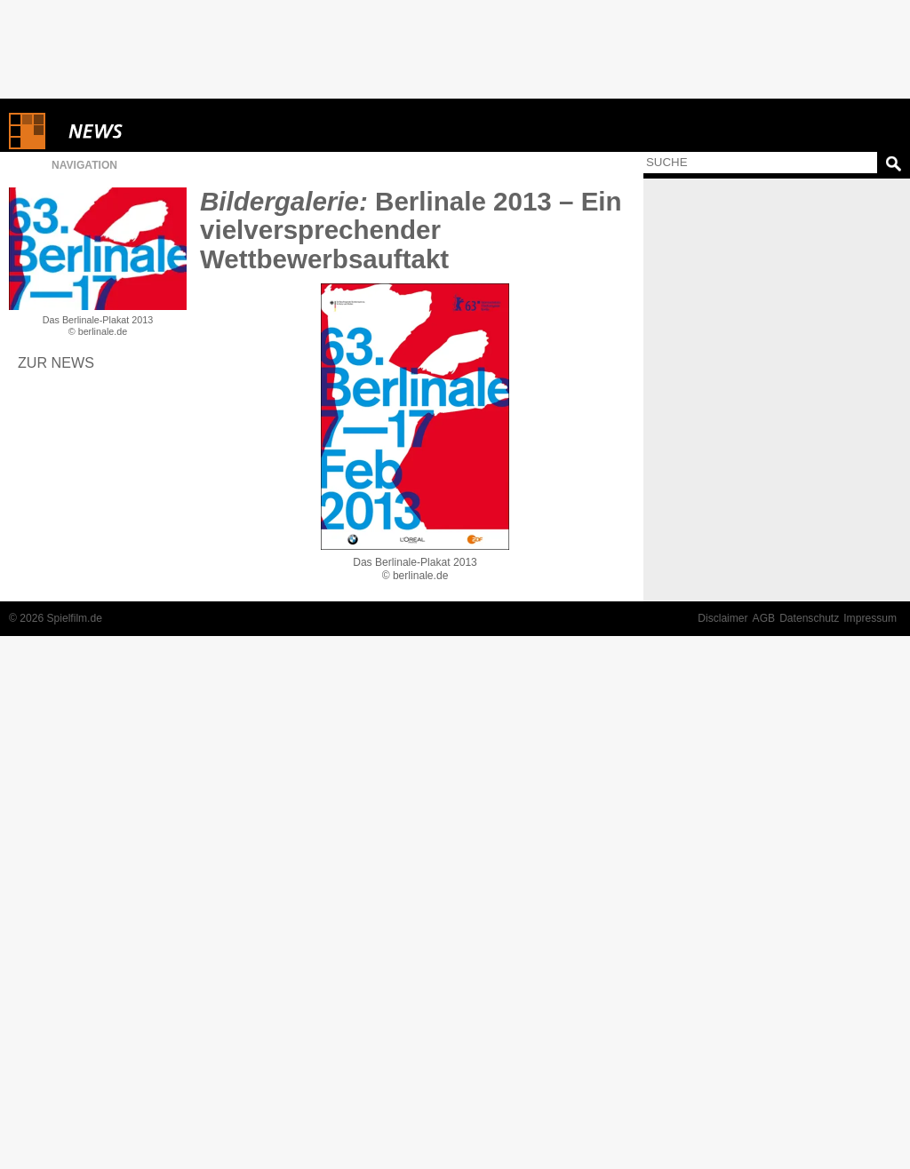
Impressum (870, 618)
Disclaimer (722, 618)
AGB (764, 618)
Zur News (56, 362)
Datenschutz (809, 618)
